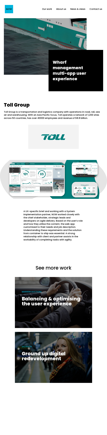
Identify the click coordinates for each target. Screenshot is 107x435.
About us (61, 9)
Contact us (95, 9)
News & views (77, 9)
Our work (47, 9)
